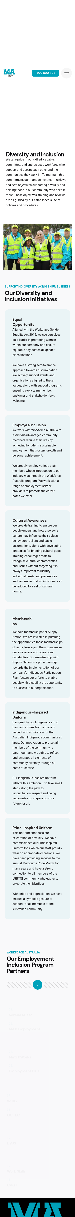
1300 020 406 (45, 73)
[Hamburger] (66, 73)
